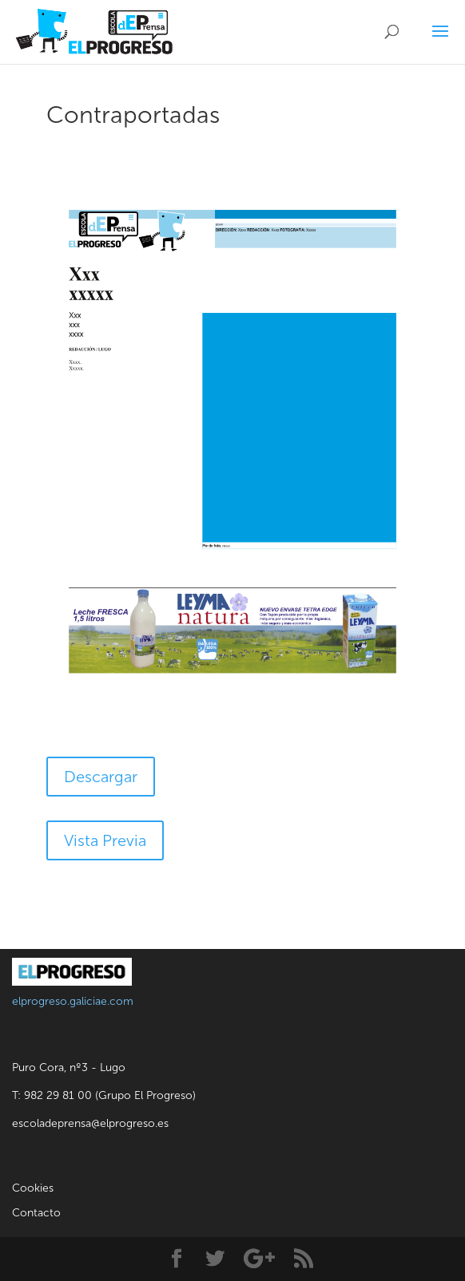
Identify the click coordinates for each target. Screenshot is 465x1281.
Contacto (36, 1213)
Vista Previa (105, 840)
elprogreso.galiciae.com (72, 1001)
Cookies (33, 1188)
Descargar (100, 776)
